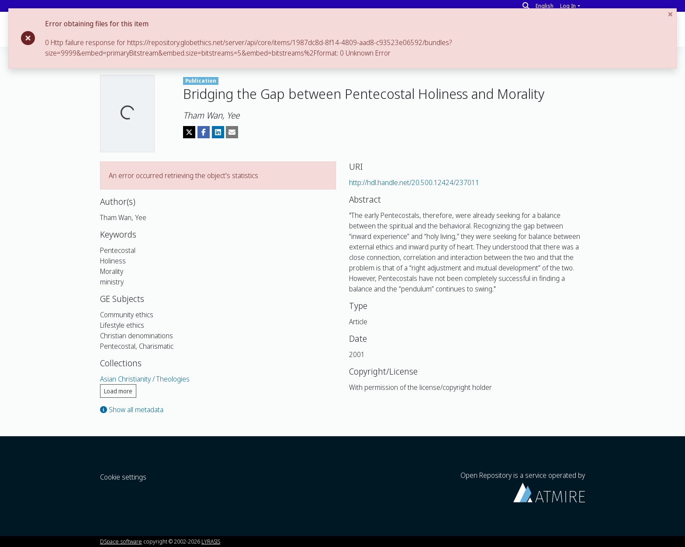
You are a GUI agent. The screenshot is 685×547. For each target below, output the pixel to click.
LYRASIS (210, 541)
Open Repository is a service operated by (522, 486)
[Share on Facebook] (203, 132)
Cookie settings (123, 477)
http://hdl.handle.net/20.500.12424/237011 (414, 182)
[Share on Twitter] (189, 132)
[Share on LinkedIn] (218, 132)
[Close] (672, 14)
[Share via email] (232, 132)
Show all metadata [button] (131, 409)
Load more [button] (118, 391)
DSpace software (121, 541)
